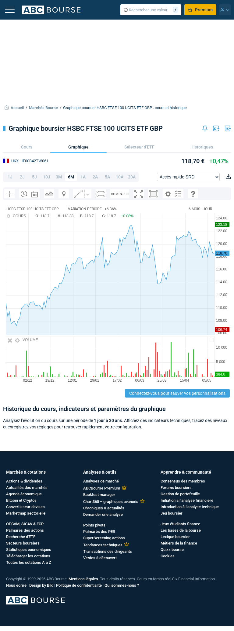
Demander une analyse (103, 514)
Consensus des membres (183, 481)
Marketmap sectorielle (25, 513)
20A (132, 176)
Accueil (17, 107)
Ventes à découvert (100, 558)
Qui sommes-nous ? (122, 585)
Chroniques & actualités (103, 508)
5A (107, 176)
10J (46, 176)
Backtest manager (99, 494)
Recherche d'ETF (20, 536)
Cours (26, 147)
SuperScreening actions (104, 538)
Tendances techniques (102, 545)
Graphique (78, 147)
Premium (200, 9)
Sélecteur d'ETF (139, 147)
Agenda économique (24, 494)
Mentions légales (83, 579)
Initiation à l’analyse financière (187, 500)
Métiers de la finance (179, 543)
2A (95, 176)
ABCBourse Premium (101, 488)
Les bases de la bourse (181, 530)
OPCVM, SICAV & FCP (25, 524)
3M (59, 176)
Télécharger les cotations (28, 556)
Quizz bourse (172, 549)
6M (71, 176)
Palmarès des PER (99, 531)
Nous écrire (16, 585)
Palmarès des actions (25, 530)
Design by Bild (41, 585)
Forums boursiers (176, 487)
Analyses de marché (101, 481)
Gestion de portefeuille (180, 494)
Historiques (201, 147)
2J (22, 176)
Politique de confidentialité (79, 585)
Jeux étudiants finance (180, 524)
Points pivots (94, 525)
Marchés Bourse (43, 107)
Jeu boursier (172, 513)
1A (83, 176)
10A (119, 176)
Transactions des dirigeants (107, 551)
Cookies (168, 556)
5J (34, 176)
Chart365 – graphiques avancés (110, 501)
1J (10, 176)
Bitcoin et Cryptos (21, 500)
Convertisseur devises (25, 506)
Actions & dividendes (24, 481)
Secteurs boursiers (23, 543)
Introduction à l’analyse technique (190, 506)
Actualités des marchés (27, 487)
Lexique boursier (175, 536)
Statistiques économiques (28, 549)
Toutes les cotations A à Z (28, 562)
